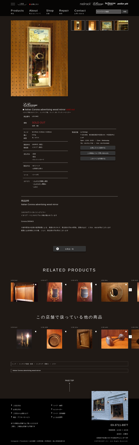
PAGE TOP (69, 386)
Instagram (15, 441)
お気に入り (34, 4)
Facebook (24, 441)
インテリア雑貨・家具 (40, 181)
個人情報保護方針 (59, 441)
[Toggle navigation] (13, 4)
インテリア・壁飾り (39, 184)
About (35, 12)
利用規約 (48, 441)
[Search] (108, 12)
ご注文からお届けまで (20, 413)
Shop (50, 12)
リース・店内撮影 (59, 413)
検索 (124, 11)
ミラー (35, 187)
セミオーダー (57, 409)
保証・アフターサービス (21, 417)
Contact (80, 12)
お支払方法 (17, 409)
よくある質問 (57, 417)
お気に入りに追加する (97, 148)
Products (17, 12)
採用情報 (40, 441)
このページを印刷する (97, 158)
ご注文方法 (17, 405)
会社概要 (33, 441)
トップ (14, 364)
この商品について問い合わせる (97, 153)
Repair (64, 12)
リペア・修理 (57, 405)
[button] (130, 289)
